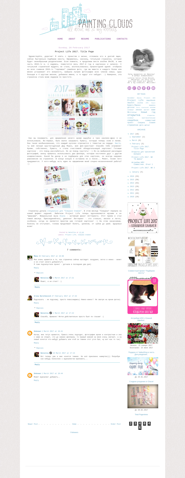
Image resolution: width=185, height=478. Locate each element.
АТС (147, 103)
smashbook (150, 100)
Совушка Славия (84, 235)
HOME (60, 39)
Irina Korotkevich (42, 296)
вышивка (152, 105)
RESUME (85, 39)
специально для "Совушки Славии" (64, 211)
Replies (39, 273)
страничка (132, 125)
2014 (132, 183)
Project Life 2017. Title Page (141, 148)
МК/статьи (132, 112)
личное (139, 110)
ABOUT (72, 39)
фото (141, 125)
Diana (62, 216)
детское (130, 107)
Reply (36, 268)
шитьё (147, 125)
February (136, 144)
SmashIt (130, 103)
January (136, 172)
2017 (132, 134)
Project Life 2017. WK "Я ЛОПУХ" (142, 158)
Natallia (45, 278)
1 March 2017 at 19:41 (52, 331)
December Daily (134, 98)
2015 (132, 180)
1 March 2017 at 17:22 (63, 313)
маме (153, 110)
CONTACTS (122, 39)
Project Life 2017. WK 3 (143, 168)
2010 (132, 197)
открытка (133, 115)
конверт (130, 110)
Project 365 (149, 98)
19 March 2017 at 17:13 (64, 353)
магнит (146, 110)
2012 (132, 190)
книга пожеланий (142, 107)
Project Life (70, 235)
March (135, 140)
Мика (36, 256)
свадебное (132, 120)
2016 (132, 176)
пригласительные (148, 118)
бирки (153, 103)
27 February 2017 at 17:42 (64, 296)
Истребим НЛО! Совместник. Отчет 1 (142, 163)
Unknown (37, 331)
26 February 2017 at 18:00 (51, 256)
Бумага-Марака (134, 105)
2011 (132, 193)
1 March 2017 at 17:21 (63, 278)
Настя (117, 143)
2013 (132, 187)
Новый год (148, 112)
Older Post (116, 424)
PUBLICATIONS (103, 39)
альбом (140, 103)
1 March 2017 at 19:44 (52, 374)
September (137, 137)
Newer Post (33, 424)
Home (74, 424)
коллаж (152, 107)
